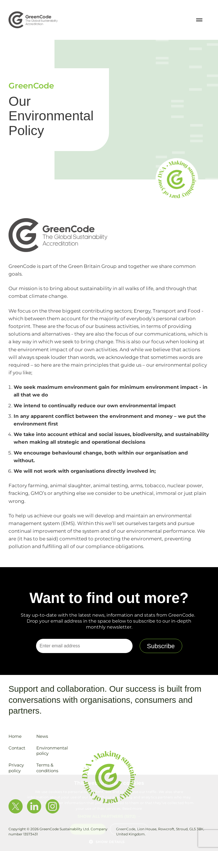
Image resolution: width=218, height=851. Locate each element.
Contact (17, 748)
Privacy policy (16, 767)
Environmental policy (52, 750)
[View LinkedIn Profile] (34, 807)
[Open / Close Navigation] (199, 19)
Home (15, 736)
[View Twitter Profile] (16, 807)
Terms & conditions (47, 767)
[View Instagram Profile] (52, 807)
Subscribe (161, 646)
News (42, 736)
